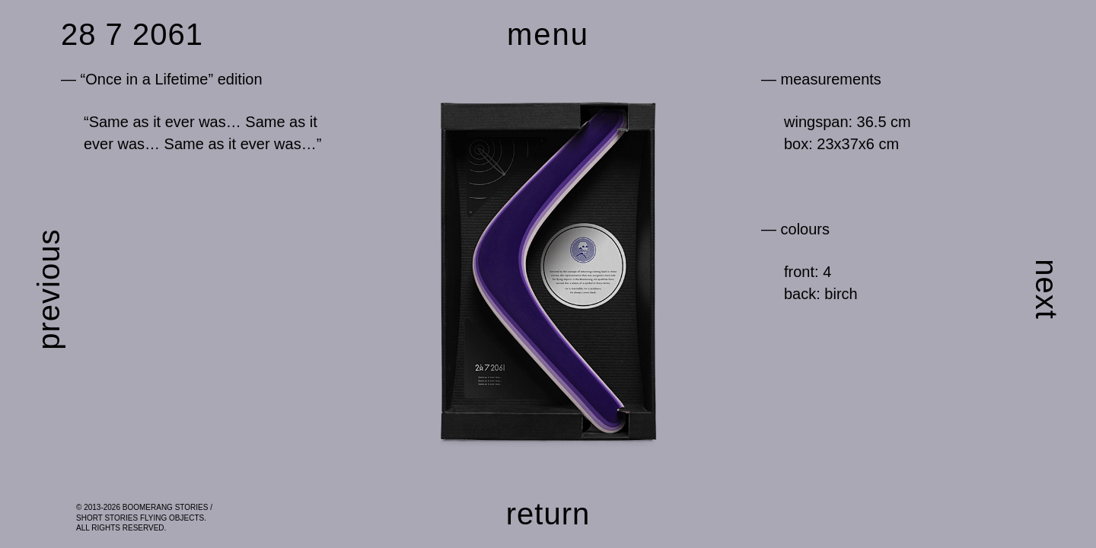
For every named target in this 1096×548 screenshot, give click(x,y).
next (1046, 289)
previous (48, 289)
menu (548, 34)
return (548, 513)
